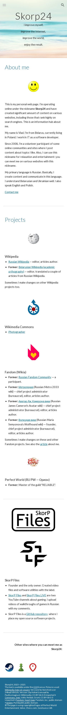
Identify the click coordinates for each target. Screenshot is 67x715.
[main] (33, 29)
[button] (4, 5)
